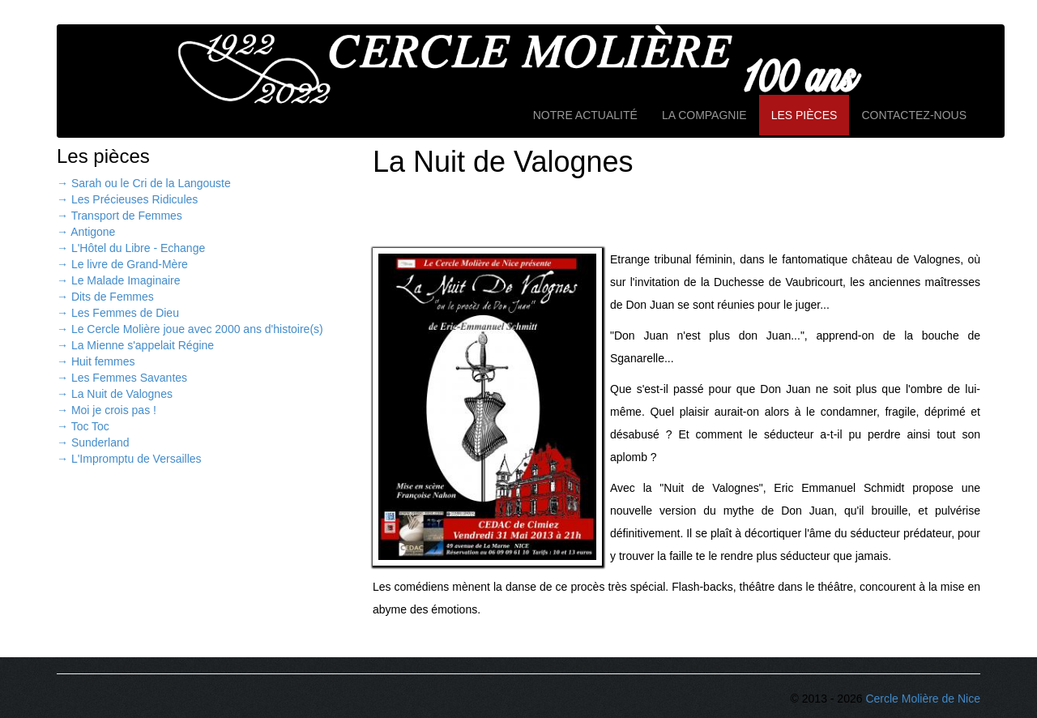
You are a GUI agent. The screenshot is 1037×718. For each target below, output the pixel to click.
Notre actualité (585, 115)
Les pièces (804, 115)
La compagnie (704, 115)
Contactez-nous (914, 115)
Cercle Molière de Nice (922, 698)
